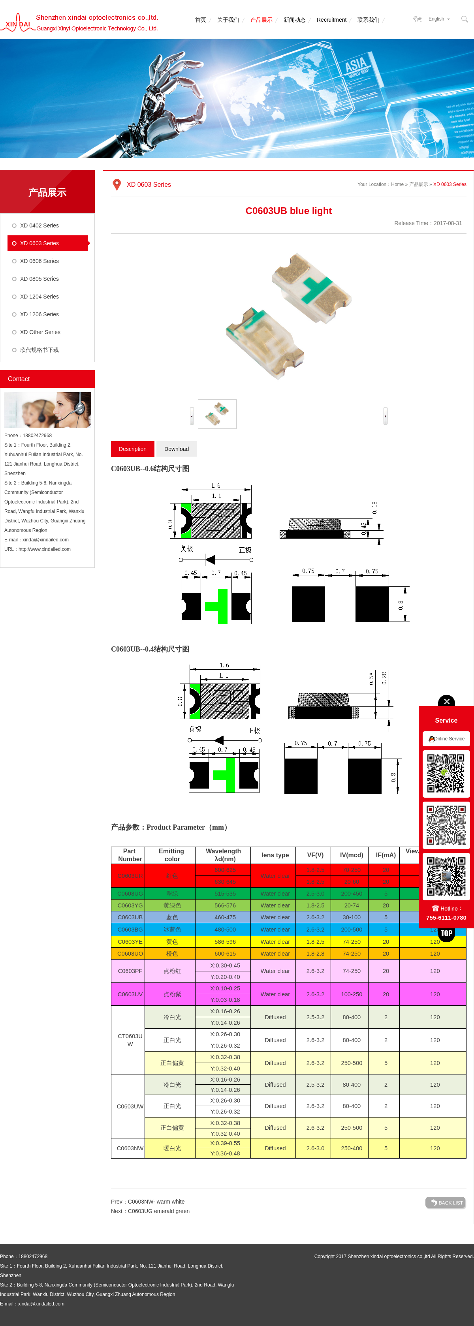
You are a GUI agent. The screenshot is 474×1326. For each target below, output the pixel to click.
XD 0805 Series (39, 279)
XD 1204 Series (39, 296)
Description (133, 449)
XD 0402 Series (39, 225)
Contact (19, 379)
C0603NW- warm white (156, 1201)
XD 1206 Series (39, 314)
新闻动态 (295, 20)
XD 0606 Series (39, 261)
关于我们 (228, 20)
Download (176, 449)
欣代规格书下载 (39, 350)
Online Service (449, 739)
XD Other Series (40, 332)
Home (397, 184)
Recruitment (331, 20)
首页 (200, 20)
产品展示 (261, 20)
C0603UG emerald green (159, 1211)
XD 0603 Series (39, 243)
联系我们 (368, 20)
